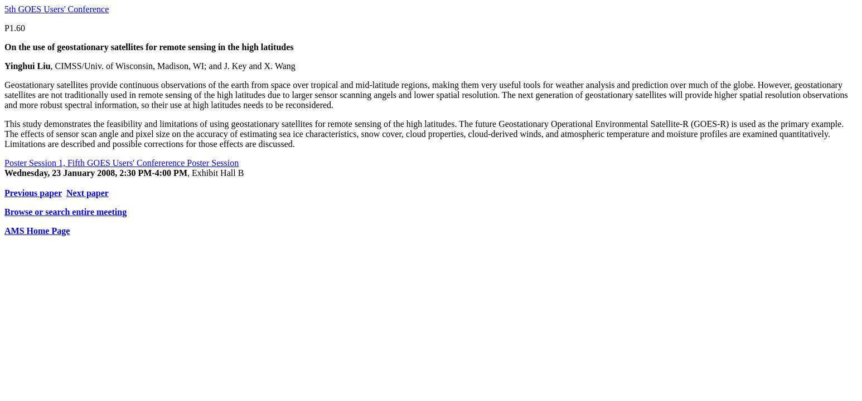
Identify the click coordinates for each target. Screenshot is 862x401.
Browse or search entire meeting (65, 212)
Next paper (87, 193)
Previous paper (33, 193)
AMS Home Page (37, 231)
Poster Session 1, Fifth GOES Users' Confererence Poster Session (121, 163)
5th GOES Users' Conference (56, 9)
